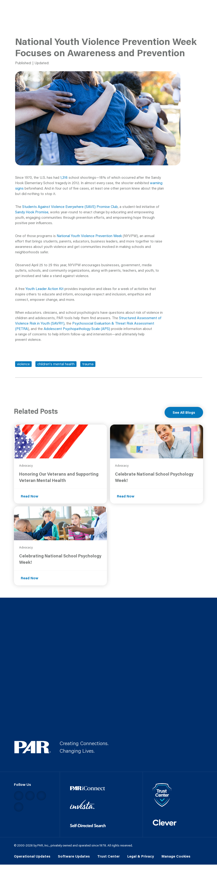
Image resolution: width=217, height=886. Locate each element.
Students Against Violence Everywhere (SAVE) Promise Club (70, 206)
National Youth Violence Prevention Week (89, 235)
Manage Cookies (176, 856)
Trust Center (108, 856)
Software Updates (74, 856)
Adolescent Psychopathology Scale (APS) (77, 328)
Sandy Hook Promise (31, 212)
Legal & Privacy (140, 856)
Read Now (29, 496)
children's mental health (56, 364)
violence (23, 364)
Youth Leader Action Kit (45, 288)
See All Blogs (184, 412)
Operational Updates (32, 856)
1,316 (64, 177)
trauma (88, 364)
